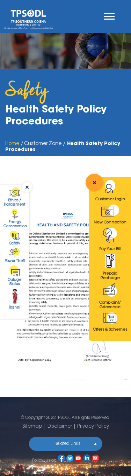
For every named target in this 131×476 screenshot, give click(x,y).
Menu (109, 16)
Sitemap (32, 426)
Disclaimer (60, 426)
